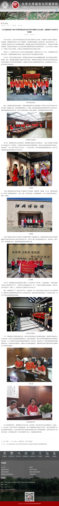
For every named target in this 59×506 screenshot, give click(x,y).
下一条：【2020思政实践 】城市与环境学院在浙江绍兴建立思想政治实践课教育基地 (24, 444)
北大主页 (32, 10)
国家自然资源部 (5, 472)
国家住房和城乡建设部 (35, 472)
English (50, 10)
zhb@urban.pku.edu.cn (10, 489)
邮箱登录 (44, 10)
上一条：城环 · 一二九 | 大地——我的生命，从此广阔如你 (16, 441)
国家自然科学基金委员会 (7, 474)
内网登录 (38, 10)
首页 (8, 25)
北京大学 (3, 467)
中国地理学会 (33, 474)
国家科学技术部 (5, 469)
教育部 (31, 467)
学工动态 (20, 25)
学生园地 (14, 25)
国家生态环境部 (33, 469)
